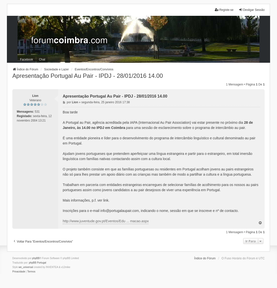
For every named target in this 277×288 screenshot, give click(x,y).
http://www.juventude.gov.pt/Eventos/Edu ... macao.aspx (106, 221)
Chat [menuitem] (42, 59)
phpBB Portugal (37, 262)
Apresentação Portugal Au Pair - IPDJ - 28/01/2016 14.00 (87, 75)
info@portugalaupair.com (119, 211)
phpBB (36, 258)
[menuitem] (18, 271)
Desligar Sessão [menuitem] (252, 10)
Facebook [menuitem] (26, 59)
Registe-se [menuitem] (224, 10)
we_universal (26, 267)
